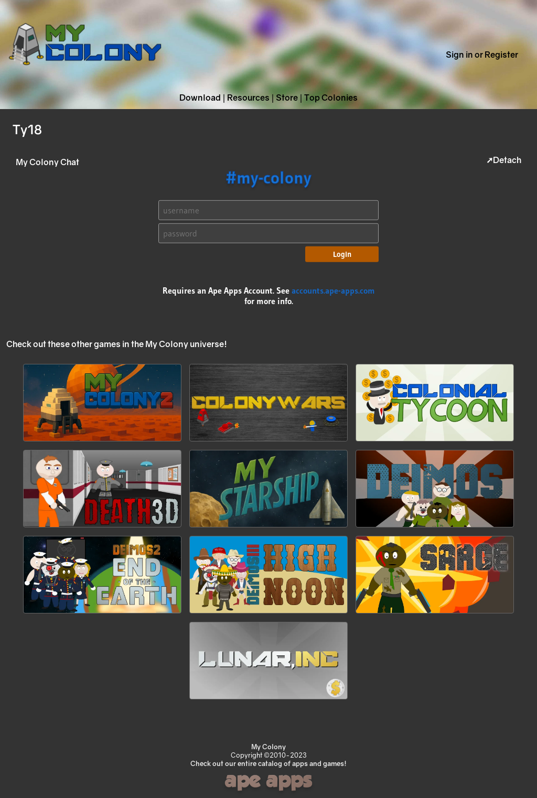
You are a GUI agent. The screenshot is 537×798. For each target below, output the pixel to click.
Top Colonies (331, 97)
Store (287, 97)
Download (200, 97)
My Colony (268, 746)
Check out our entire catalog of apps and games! (268, 763)
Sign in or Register (482, 54)
